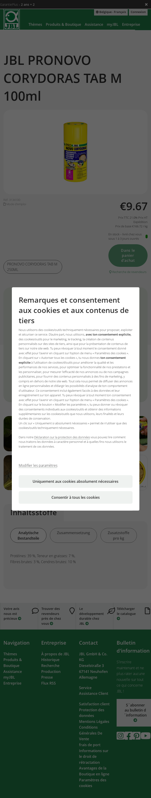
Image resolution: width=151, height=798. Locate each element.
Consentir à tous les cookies (75, 497)
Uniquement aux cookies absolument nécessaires (75, 481)
